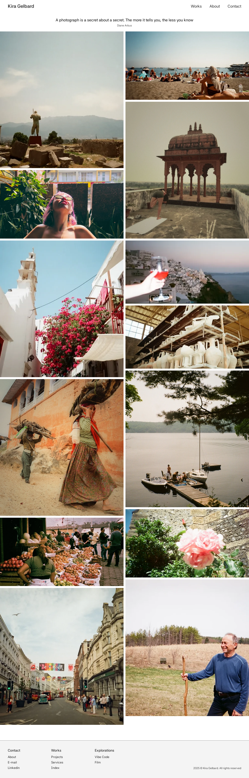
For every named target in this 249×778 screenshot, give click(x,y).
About (215, 6)
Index (55, 768)
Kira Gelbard (21, 6)
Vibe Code (102, 757)
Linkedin (14, 768)
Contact (234, 6)
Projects (57, 757)
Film (98, 762)
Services (57, 762)
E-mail (12, 762)
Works (196, 6)
